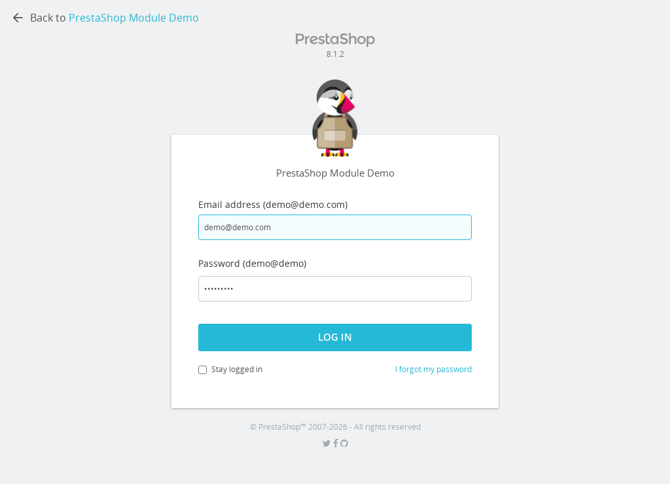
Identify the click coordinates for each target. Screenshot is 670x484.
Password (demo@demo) (252, 263)
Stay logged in (230, 369)
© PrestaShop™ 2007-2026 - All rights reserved (335, 426)
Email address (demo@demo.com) (272, 204)
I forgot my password (433, 369)
